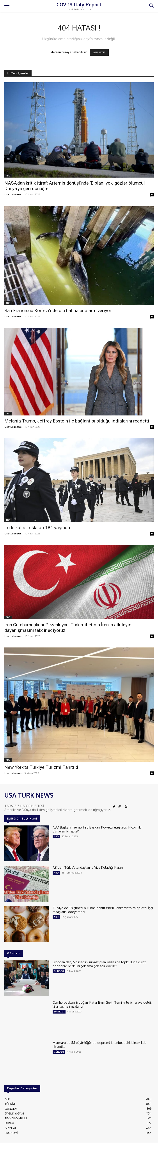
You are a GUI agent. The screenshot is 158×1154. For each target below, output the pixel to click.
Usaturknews (12, 194)
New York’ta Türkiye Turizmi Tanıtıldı (42, 767)
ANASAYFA (99, 52)
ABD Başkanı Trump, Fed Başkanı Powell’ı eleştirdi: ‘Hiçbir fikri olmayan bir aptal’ (97, 829)
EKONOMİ (59, 1011)
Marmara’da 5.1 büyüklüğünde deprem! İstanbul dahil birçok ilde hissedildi (100, 1045)
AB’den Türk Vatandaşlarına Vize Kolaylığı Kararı (88, 867)
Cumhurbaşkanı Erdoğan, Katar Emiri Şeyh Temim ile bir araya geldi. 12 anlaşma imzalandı (102, 1004)
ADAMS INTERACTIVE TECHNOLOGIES (111, 1147)
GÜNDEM (59, 971)
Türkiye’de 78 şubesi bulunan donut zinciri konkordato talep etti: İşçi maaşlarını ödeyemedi (103, 910)
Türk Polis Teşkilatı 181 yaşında (37, 527)
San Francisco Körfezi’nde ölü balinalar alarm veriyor (57, 310)
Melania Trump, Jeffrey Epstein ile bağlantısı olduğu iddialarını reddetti (76, 421)
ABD (8, 175)
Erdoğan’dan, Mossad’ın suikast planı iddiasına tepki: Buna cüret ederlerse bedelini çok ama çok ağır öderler (99, 964)
